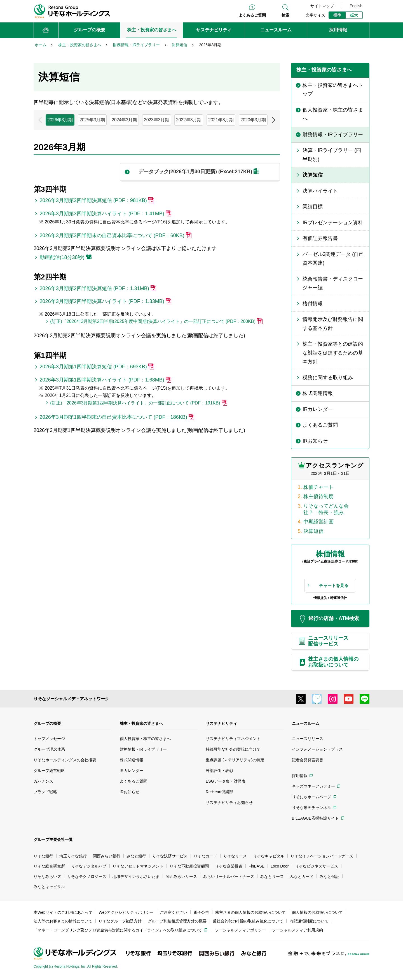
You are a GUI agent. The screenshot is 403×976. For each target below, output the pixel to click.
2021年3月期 (221, 119)
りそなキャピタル (268, 856)
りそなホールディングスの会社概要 (65, 760)
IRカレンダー (131, 770)
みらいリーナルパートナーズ (228, 876)
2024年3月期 (124, 119)
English (356, 6)
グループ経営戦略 (49, 770)
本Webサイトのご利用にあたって (63, 912)
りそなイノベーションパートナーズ (321, 856)
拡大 (354, 15)
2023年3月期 (156, 119)
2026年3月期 (60, 119)
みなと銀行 (136, 856)
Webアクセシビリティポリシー (126, 912)
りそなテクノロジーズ (86, 876)
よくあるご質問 (252, 15)
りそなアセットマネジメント (138, 866)
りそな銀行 (43, 856)
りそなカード (205, 856)
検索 (285, 15)
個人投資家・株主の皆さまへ (145, 738)
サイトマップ (322, 6)
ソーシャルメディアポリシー (240, 930)
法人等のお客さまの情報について (63, 921)
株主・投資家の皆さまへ (141, 723)
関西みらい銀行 (106, 856)
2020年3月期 (253, 119)
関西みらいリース (181, 876)
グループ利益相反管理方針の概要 (177, 921)
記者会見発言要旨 (307, 760)
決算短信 (313, 531)
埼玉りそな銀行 (73, 856)
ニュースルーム (305, 723)
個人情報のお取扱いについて (317, 912)
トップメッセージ (49, 738)
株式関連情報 (131, 760)
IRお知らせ (129, 792)
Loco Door (280, 866)
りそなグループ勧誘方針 (120, 921)
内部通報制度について (309, 921)
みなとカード (301, 876)
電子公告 (201, 912)
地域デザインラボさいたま (136, 876)
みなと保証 (329, 876)
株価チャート (318, 487)
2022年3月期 (189, 119)
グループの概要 (47, 723)
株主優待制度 (318, 496)
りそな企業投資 (228, 866)
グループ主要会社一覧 (53, 839)
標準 (337, 15)
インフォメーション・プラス (317, 749)
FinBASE (256, 866)
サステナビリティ (221, 723)
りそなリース (235, 856)
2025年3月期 (92, 119)
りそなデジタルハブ (88, 866)
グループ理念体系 (49, 749)
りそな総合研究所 (49, 866)
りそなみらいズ (47, 876)
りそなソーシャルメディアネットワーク (71, 698)
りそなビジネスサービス (316, 866)
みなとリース (272, 876)
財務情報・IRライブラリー (143, 749)
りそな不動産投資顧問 (189, 866)
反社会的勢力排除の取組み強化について (248, 921)
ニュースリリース (307, 738)
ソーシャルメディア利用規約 (297, 930)
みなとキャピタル (49, 886)
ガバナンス (43, 781)
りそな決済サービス (170, 856)
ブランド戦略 (45, 792)
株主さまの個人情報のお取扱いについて (250, 912)
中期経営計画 (318, 521)
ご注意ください (173, 912)
